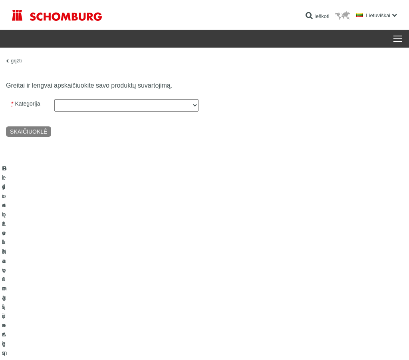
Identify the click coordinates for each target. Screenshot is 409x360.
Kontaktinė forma (162, 302)
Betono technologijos (34, 314)
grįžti (16, 61)
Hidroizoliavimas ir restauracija (44, 278)
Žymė (39, 344)
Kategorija (25, 103)
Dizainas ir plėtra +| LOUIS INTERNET (367, 344)
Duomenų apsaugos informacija (133, 344)
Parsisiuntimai (159, 290)
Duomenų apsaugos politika (74, 344)
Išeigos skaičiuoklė (164, 278)
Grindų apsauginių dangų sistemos (49, 302)
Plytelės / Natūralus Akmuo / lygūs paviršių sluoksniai (68, 290)
